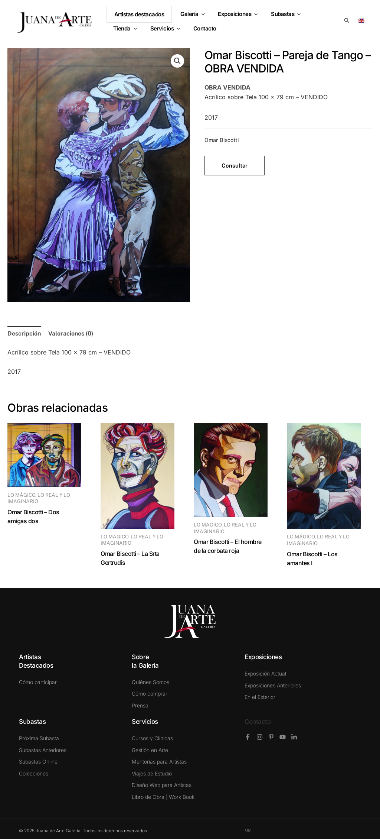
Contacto (258, 721)
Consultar (235, 165)
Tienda (320, 17)
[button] (202, 17)
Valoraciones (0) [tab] (70, 333)
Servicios (127, 28)
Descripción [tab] (24, 333)
